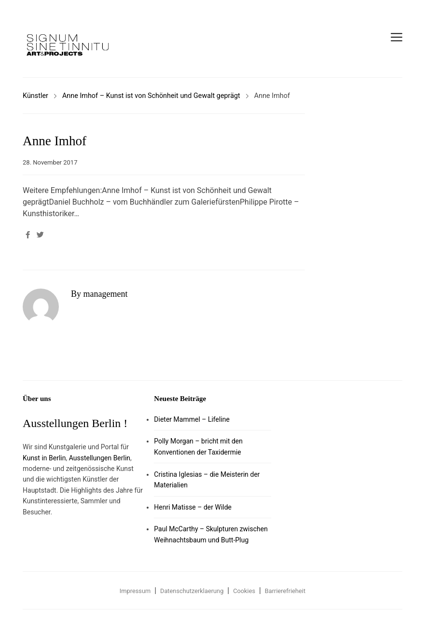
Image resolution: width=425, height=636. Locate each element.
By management (99, 294)
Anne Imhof (54, 141)
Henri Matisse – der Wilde (193, 507)
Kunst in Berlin (44, 458)
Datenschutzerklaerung (191, 591)
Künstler (35, 96)
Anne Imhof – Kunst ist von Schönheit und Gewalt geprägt (151, 96)
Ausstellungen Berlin (99, 458)
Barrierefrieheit (285, 591)
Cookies (244, 591)
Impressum (135, 591)
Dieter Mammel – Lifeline (192, 419)
